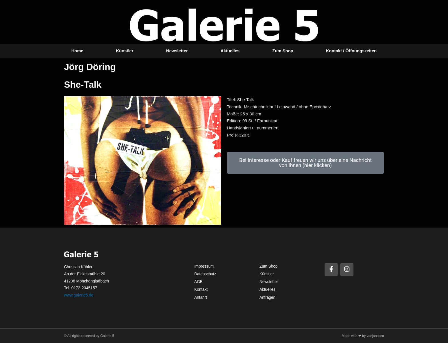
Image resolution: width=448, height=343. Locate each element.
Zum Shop (282, 50)
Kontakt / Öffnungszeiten (351, 50)
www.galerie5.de (78, 295)
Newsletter (177, 50)
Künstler (124, 50)
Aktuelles (230, 50)
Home (77, 50)
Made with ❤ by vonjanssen (363, 336)
